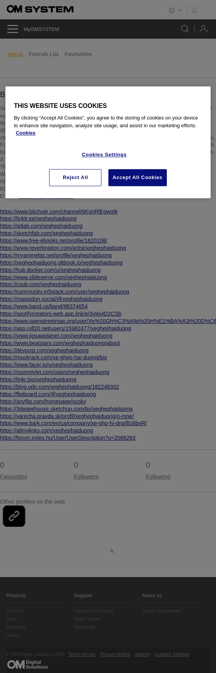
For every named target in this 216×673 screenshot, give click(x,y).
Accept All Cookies (138, 178)
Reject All (75, 178)
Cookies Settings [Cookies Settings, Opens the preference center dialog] (104, 154)
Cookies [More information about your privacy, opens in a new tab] (26, 133)
